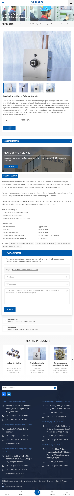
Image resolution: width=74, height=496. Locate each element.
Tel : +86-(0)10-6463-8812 (57, 436)
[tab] (10, 176)
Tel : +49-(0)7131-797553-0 (17, 436)
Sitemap (50, 481)
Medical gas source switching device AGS (60, 364)
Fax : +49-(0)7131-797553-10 (17, 440)
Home (22, 24)
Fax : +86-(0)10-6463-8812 (57, 440)
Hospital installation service (11, 246)
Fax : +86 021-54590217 (56, 417)
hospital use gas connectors (45, 243)
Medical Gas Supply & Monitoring (38, 24)
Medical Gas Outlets (63, 243)
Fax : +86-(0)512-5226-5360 (17, 420)
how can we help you (17, 152)
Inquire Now (9, 128)
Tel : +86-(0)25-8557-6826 (57, 462)
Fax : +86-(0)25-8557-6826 (57, 466)
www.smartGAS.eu (13, 444)
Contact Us (11, 166)
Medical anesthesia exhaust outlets (22, 243)
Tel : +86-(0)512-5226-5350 (17, 416)
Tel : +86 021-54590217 (56, 413)
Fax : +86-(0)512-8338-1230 (17, 470)
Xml (57, 481)
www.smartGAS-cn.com (15, 474)
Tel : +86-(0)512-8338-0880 (17, 466)
